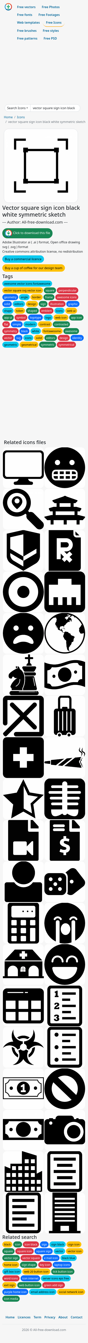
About (62, 1317)
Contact (77, 1317)
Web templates (28, 22)
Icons (21, 117)
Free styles (51, 31)
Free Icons (53, 22)
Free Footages (49, 15)
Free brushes (27, 31)
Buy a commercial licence (23, 259)
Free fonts (24, 15)
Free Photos (51, 7)
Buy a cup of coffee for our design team (33, 268)
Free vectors (26, 7)
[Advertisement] (44, 73)
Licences (24, 1317)
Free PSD (50, 38)
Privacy (49, 1317)
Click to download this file (27, 233)
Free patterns (27, 38)
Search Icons (16, 108)
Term (37, 1317)
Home (8, 117)
